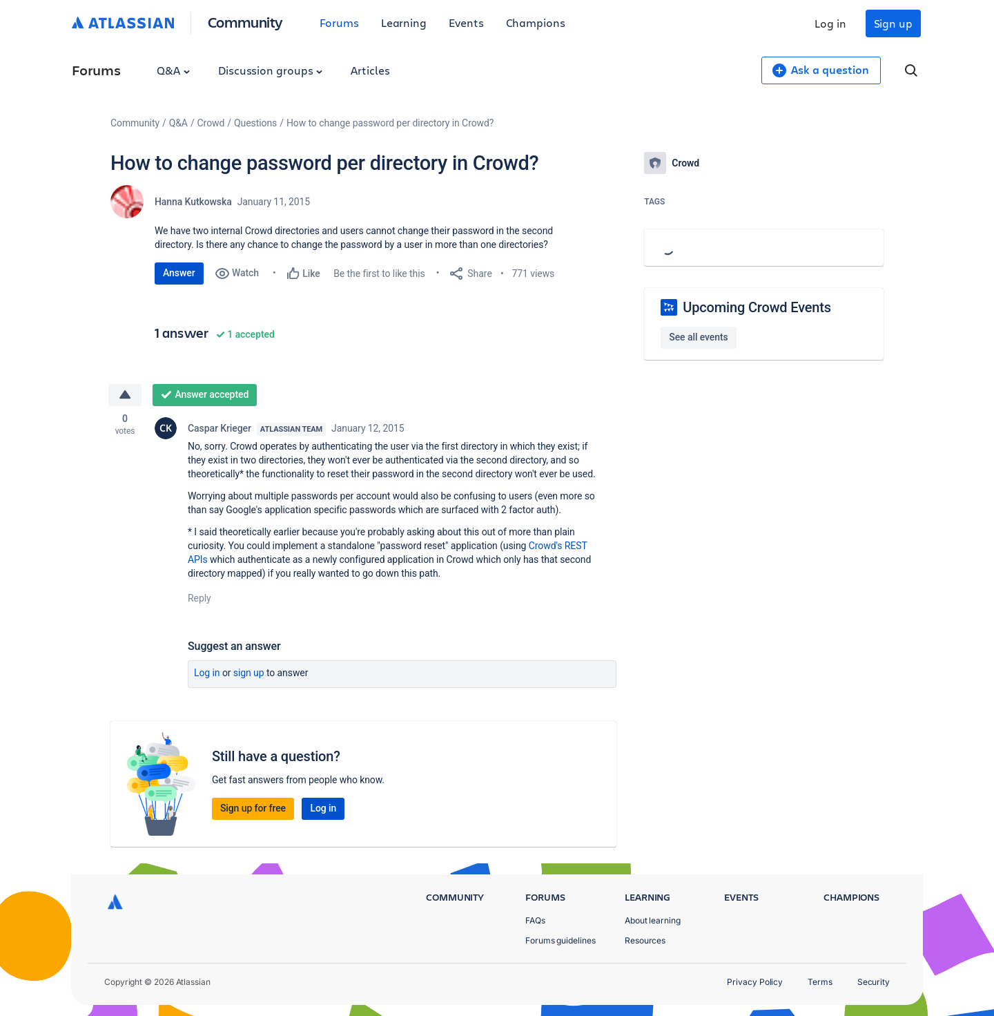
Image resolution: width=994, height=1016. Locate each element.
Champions (535, 22)
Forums (339, 22)
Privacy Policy (755, 982)
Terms (820, 982)
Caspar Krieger (219, 428)
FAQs (535, 920)
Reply (199, 598)
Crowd (211, 122)
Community (245, 22)
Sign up (893, 23)
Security (873, 982)
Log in (830, 23)
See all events (698, 337)
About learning (653, 920)
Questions (255, 122)
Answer (179, 272)
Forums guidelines (560, 940)
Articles (370, 70)
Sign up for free (253, 808)
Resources (645, 940)
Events (466, 22)
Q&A (173, 70)
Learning (404, 22)
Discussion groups (270, 70)
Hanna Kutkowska (193, 201)
